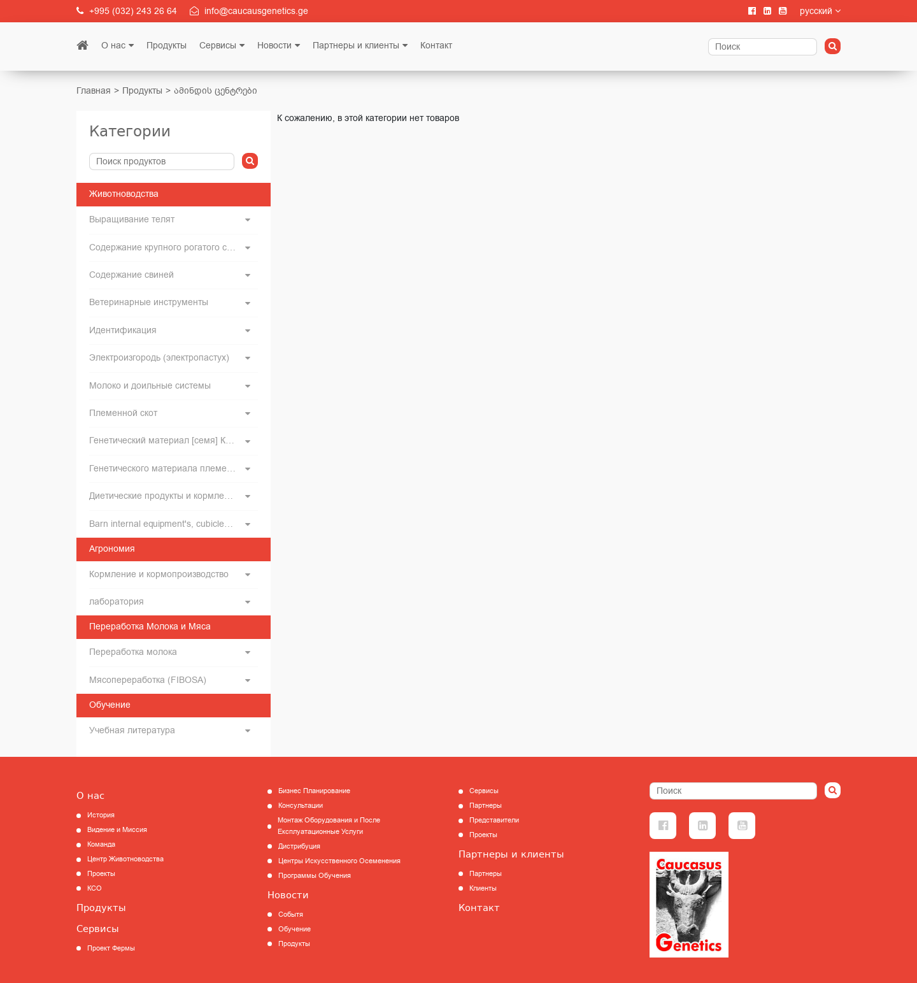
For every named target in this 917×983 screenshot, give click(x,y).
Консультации (300, 805)
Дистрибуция (299, 846)
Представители (494, 820)
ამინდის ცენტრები (215, 91)
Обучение (294, 929)
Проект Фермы (111, 948)
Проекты (101, 874)
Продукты (166, 45)
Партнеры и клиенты (356, 45)
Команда (101, 844)
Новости (274, 45)
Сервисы (217, 45)
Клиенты (483, 888)
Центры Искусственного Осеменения (339, 861)
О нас (113, 45)
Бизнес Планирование (314, 791)
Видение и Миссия (117, 830)
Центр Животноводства (125, 859)
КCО (94, 888)
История (101, 815)
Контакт (436, 45)
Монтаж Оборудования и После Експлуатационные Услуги (329, 825)
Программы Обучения (314, 875)
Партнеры (485, 805)
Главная (93, 91)
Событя (290, 914)
